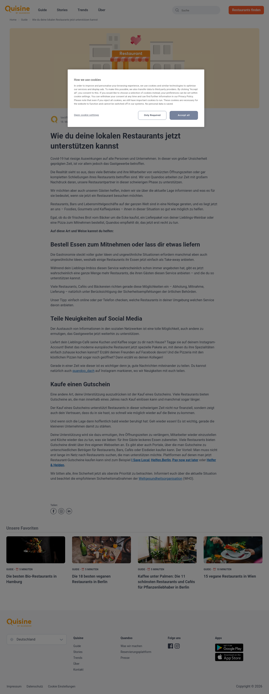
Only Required (152, 115)
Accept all (184, 115)
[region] (136, 98)
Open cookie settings (86, 114)
